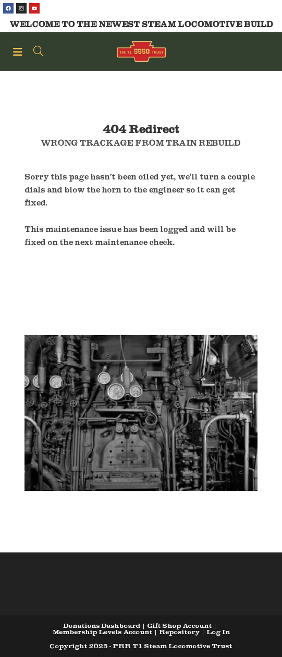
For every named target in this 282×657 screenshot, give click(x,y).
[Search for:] (35, 51)
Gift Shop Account (179, 625)
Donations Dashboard (101, 625)
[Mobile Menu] (19, 51)
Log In (218, 632)
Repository (179, 632)
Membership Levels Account (102, 632)
